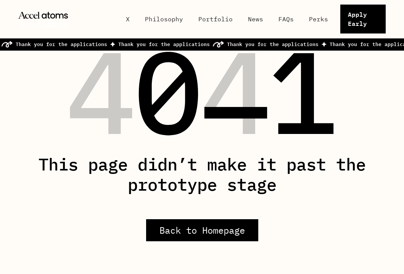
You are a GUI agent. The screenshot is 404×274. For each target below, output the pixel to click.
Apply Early (357, 19)
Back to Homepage (202, 230)
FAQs (286, 19)
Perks (318, 19)
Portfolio (215, 19)
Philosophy (164, 19)
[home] (66, 19)
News (255, 19)
